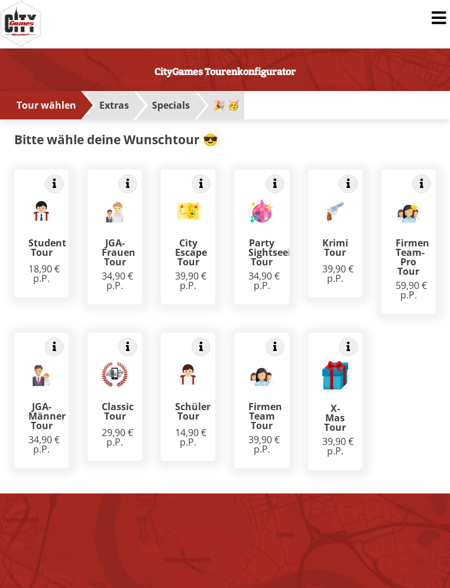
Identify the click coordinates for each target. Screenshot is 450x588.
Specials (171, 105)
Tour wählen (46, 105)
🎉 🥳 (226, 105)
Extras (114, 105)
